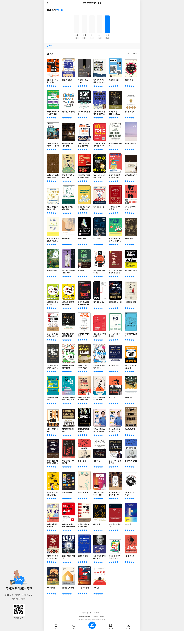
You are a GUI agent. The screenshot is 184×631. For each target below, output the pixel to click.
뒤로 (48, 3)
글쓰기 (92, 625)
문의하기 (102, 617)
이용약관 (95, 617)
